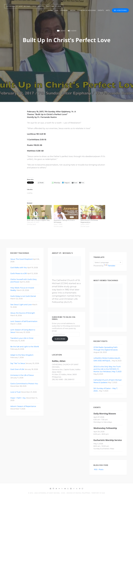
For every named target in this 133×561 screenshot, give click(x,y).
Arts (108, 10)
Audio (71, 30)
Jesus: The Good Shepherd (21, 259)
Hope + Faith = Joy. (18, 398)
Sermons (64, 10)
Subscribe (60, 339)
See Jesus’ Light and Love (21, 305)
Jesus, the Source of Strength (22, 313)
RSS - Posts (98, 469)
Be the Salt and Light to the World (24, 347)
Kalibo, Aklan (58, 361)
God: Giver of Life (17, 369)
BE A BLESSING (120, 10)
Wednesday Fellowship (105, 428)
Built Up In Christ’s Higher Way (38, 220)
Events (101, 10)
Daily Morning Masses (105, 413)
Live (56, 10)
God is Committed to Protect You (24, 384)
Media (72, 10)
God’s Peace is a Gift (18, 273)
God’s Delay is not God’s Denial (23, 296)
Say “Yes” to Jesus (17, 363)
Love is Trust (15, 392)
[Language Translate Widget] (108, 262)
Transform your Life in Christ (21, 338)
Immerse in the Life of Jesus (22, 375)
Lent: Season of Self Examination (23, 321)
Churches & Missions (86, 10)
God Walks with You (18, 268)
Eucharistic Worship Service (108, 440)
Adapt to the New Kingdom (21, 355)
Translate (109, 266)
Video (61, 30)
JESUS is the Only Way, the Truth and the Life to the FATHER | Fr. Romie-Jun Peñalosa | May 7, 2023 (107, 369)
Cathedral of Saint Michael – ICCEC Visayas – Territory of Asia (33, 6)
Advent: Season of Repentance (23, 406)
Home (50, 10)
